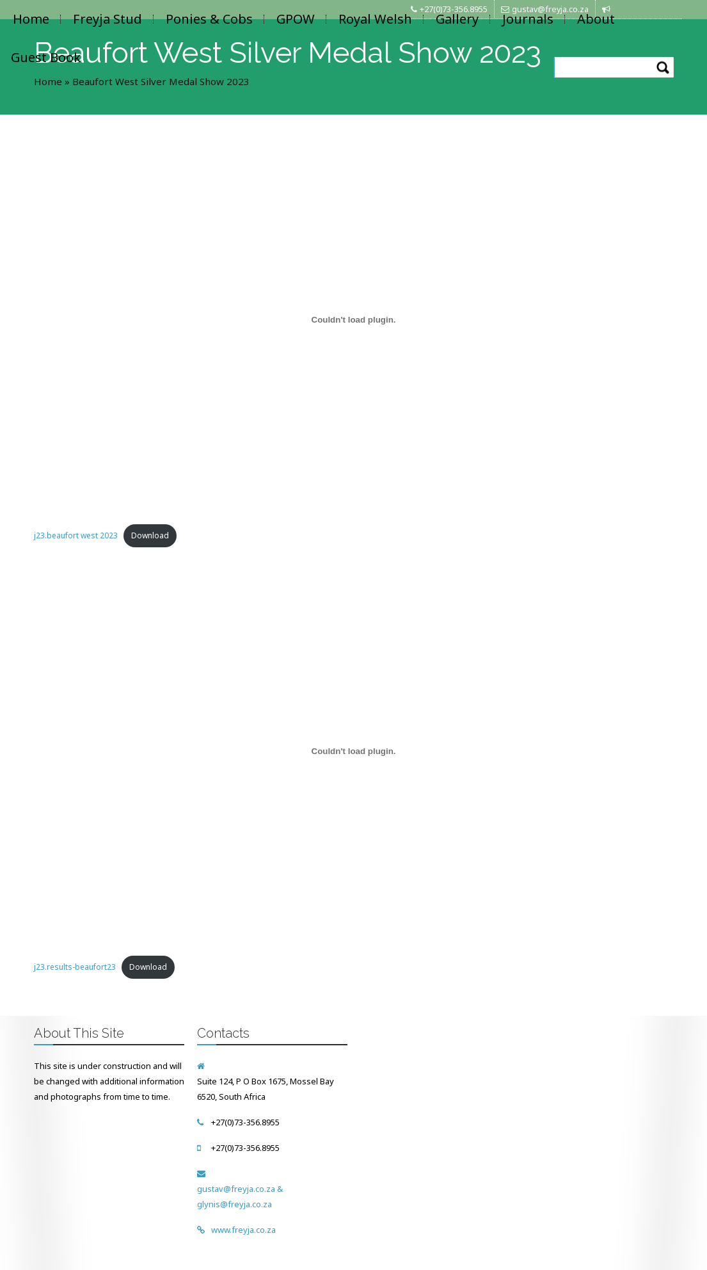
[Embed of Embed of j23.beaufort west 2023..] (354, 319)
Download (150, 535)
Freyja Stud (107, 19)
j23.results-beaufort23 (75, 966)
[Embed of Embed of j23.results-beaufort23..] (354, 751)
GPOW (295, 19)
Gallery (457, 19)
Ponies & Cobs (209, 19)
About (596, 19)
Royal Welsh (375, 19)
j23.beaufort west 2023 (76, 535)
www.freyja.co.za (243, 1229)
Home (31, 19)
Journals (527, 19)
